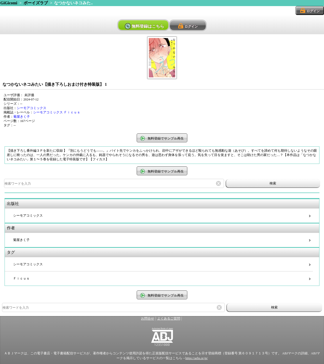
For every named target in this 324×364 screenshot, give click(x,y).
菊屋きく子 (21, 116)
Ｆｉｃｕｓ (72, 112)
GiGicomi (9, 3)
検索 (273, 183)
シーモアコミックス (31, 108)
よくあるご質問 (168, 318)
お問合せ (147, 318)
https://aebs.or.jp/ (196, 358)
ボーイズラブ (36, 3)
